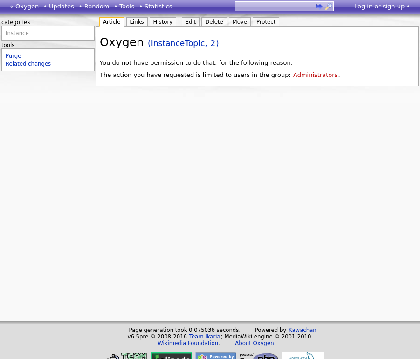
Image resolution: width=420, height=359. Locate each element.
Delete (214, 22)
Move (240, 22)
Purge (13, 56)
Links (137, 22)
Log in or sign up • (382, 6)
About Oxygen (254, 343)
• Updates (58, 6)
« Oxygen (24, 6)
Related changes (28, 64)
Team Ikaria (204, 336)
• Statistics (155, 6)
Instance (17, 33)
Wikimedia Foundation (188, 343)
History (163, 22)
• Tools (124, 6)
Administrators (315, 74)
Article (112, 22)
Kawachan (303, 330)
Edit (191, 22)
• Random (94, 6)
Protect (265, 22)
